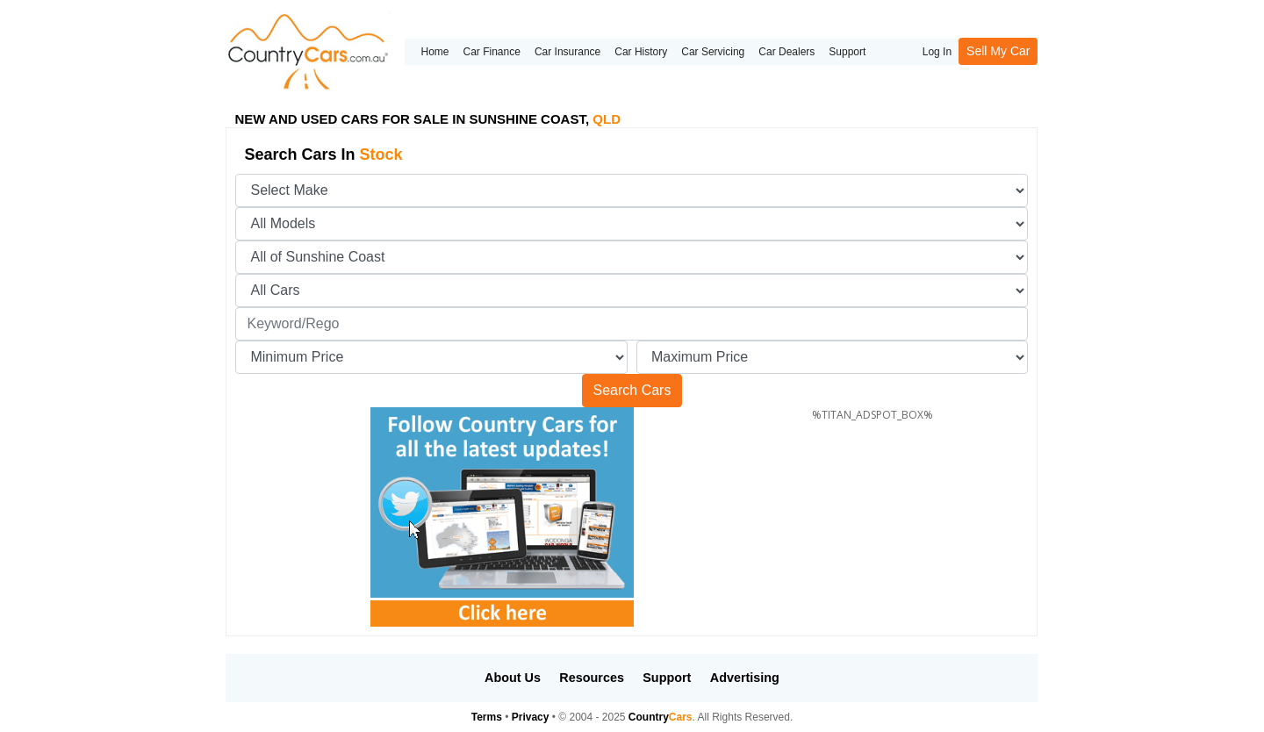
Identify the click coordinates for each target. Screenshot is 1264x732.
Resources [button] (591, 678)
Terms (486, 717)
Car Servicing (712, 52)
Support (847, 52)
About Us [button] (513, 678)
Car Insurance (567, 52)
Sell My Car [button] (998, 51)
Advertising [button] (744, 678)
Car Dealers (786, 52)
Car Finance (492, 52)
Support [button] (667, 678)
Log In (937, 52)
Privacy (530, 717)
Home (434, 52)
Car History (640, 52)
